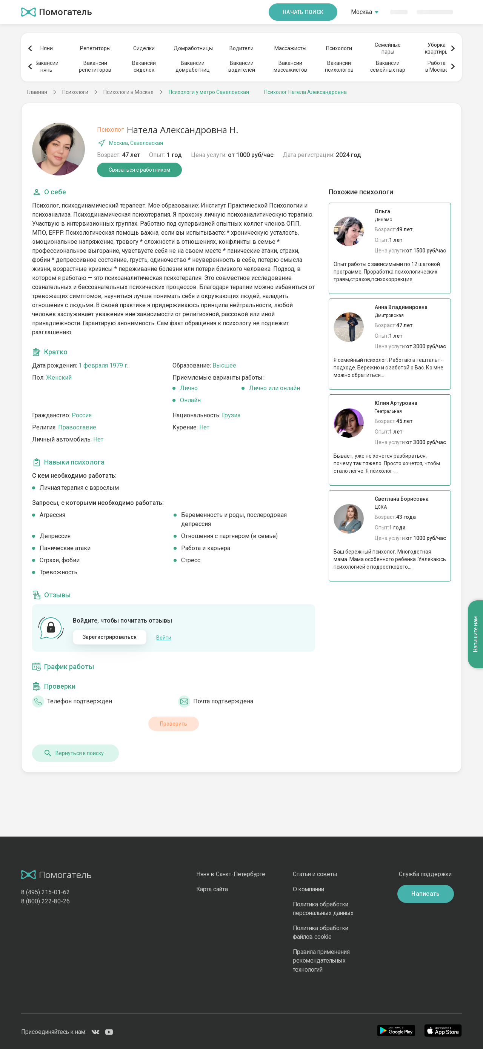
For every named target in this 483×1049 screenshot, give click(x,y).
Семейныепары (388, 48)
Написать (425, 892)
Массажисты (290, 48)
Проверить (173, 723)
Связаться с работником (139, 170)
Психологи (339, 48)
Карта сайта (212, 888)
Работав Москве (436, 66)
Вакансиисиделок (144, 66)
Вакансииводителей (241, 66)
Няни (46, 48)
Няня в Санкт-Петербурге (230, 873)
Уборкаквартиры (437, 48)
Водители (241, 48)
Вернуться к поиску (73, 752)
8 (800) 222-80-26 (45, 900)
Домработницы (193, 48)
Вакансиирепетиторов (95, 66)
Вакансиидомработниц (192, 66)
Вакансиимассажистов (290, 66)
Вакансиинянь (46, 66)
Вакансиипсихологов (339, 66)
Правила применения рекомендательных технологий (321, 959)
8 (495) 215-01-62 (45, 891)
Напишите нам (475, 596)
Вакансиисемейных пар (387, 66)
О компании (308, 888)
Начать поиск (303, 12)
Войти (163, 637)
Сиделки (144, 48)
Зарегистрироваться (110, 637)
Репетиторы (95, 48)
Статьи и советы (315, 873)
